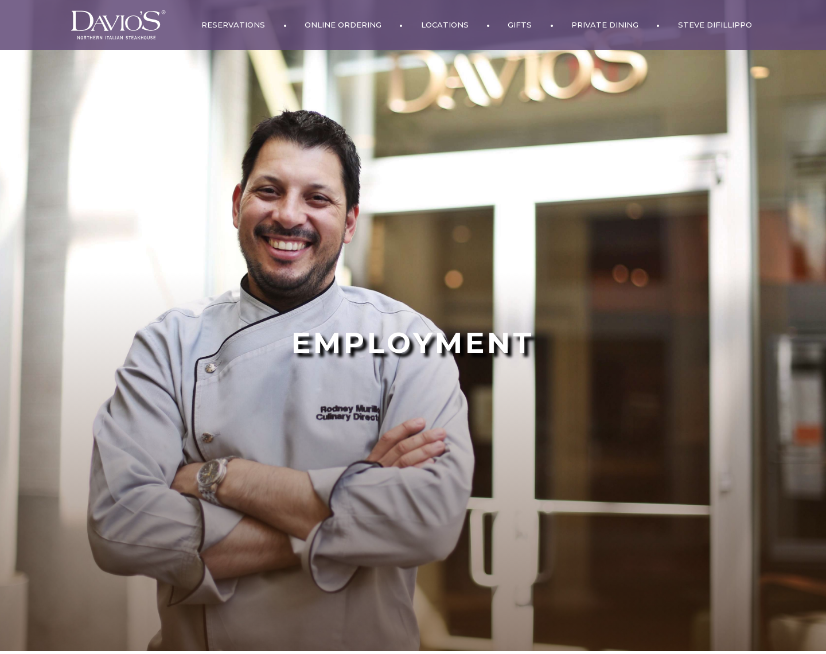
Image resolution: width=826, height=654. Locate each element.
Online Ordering (343, 24)
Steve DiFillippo (715, 24)
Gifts (520, 24)
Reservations (233, 24)
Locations (445, 24)
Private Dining (604, 24)
